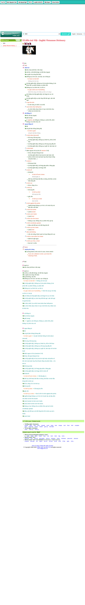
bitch (38, 425)
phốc (60, 441)
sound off (31, 426)
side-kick (76, 438)
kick (4, 43)
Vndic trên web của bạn (46, 445)
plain (26, 426)
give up (46, 426)
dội (37, 441)
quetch (36, 426)
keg (59, 436)
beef (35, 425)
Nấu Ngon (47, 2)
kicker (58, 438)
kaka (36, 436)
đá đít (55, 441)
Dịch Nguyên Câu (11, 2)
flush (68, 425)
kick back (51, 426)
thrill (72, 425)
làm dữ (45, 441)
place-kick (69, 438)
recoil (48, 425)
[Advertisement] (34, 17)
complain (77, 425)
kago (28, 436)
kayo (44, 436)
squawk (43, 425)
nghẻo (40, 441)
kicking (26, 425)
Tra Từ (3, 2)
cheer (26, 429)
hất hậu (51, 441)
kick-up (47, 438)
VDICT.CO (48, 447)
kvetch (41, 426)
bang (52, 425)
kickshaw (63, 438)
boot (56, 425)
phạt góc (32, 441)
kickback (53, 438)
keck (52, 436)
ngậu (68, 441)
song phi (27, 441)
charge (60, 425)
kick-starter (41, 438)
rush (64, 425)
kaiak (32, 436)
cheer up (31, 429)
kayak (40, 436)
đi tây (64, 441)
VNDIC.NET (40, 447)
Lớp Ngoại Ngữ (22, 2)
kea (48, 436)
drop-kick (27, 438)
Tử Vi (30, 2)
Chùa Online (55, 2)
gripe (31, 425)
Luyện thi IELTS (38, 2)
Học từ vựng (35, 445)
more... (63, 436)
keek (56, 436)
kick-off (36, 438)
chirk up (37, 429)
